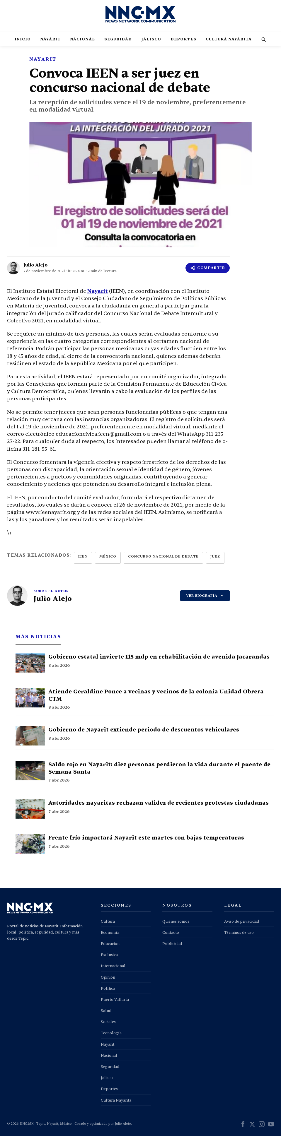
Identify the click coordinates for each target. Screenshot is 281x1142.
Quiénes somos (175, 927)
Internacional (113, 972)
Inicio (23, 45)
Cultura (108, 927)
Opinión (108, 983)
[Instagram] (262, 1131)
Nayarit (50, 45)
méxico (107, 562)
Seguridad (118, 45)
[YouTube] (271, 1131)
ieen (83, 562)
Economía (110, 938)
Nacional (82, 45)
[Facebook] (243, 1131)
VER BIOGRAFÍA (205, 601)
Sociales (108, 1027)
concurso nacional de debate (163, 562)
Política (108, 994)
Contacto (170, 938)
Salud (106, 1016)
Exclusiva (109, 960)
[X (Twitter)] (252, 1131)
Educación (110, 949)
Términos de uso (239, 938)
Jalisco (151, 45)
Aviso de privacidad (241, 927)
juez (215, 562)
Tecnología (111, 1039)
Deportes (183, 45)
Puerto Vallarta (115, 1005)
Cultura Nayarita (229, 45)
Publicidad (172, 949)
